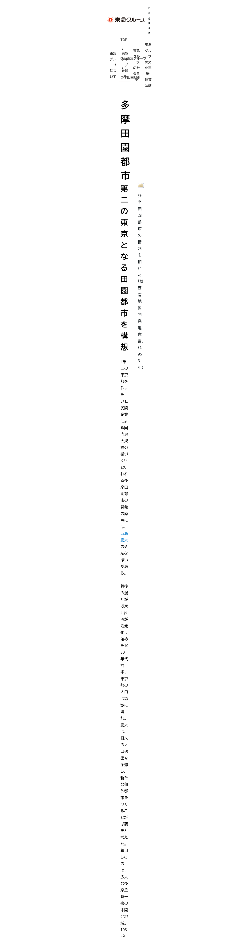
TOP (9, 40)
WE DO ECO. (136, 879)
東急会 (131, 896)
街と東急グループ (35, 40)
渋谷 (70, 861)
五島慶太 (89, 113)
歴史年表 (73, 887)
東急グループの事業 (23, 854)
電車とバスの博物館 (140, 853)
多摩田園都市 (67, 40)
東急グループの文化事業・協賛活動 (206, 27)
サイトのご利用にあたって (24, 925)
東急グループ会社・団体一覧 (28, 862)
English (226, 11)
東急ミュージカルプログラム (146, 870)
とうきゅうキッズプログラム (146, 861)
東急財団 (132, 836)
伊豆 (70, 870)
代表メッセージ (19, 845)
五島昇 (72, 836)
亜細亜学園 (134, 818)
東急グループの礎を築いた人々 (90, 810)
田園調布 (73, 853)
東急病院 (132, 844)
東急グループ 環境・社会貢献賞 (148, 887)
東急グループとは (21, 828)
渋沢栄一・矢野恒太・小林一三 (88, 818)
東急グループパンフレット (26, 871)
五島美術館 (134, 827)
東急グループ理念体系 (24, 836)
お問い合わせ (60, 926)
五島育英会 (134, 810)
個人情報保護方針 (94, 926)
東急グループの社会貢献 (143, 799)
